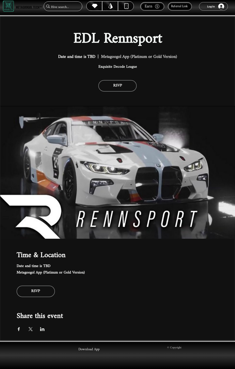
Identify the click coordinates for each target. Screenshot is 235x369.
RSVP (117, 86)
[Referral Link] (180, 6)
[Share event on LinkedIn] (42, 329)
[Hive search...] (61, 7)
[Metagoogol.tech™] (8, 6)
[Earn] (152, 6)
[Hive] (94, 6)
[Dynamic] (126, 6)
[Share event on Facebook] (19, 329)
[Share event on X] (30, 329)
